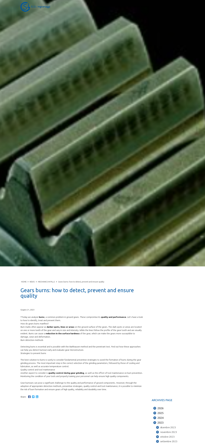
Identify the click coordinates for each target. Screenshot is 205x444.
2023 (160, 422)
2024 (160, 417)
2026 (160, 408)
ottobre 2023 (167, 436)
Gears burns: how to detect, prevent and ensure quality (81, 282)
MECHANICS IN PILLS (46, 282)
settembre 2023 (168, 441)
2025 (160, 413)
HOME (24, 282)
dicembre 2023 (168, 427)
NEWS (32, 282)
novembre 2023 (168, 432)
